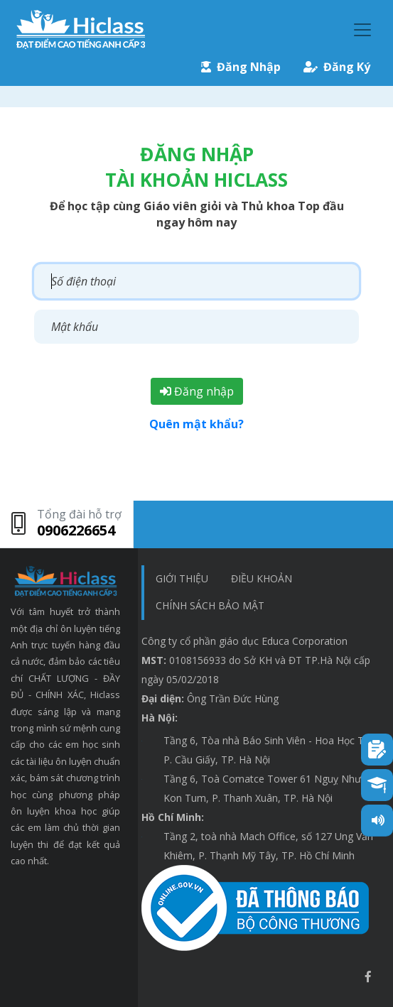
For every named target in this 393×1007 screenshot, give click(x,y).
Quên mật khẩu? (196, 424)
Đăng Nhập (241, 67)
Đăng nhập (197, 391)
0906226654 (76, 530)
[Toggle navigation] (362, 29)
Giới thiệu (182, 578)
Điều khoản (261, 578)
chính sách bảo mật (210, 605)
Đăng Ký (336, 67)
